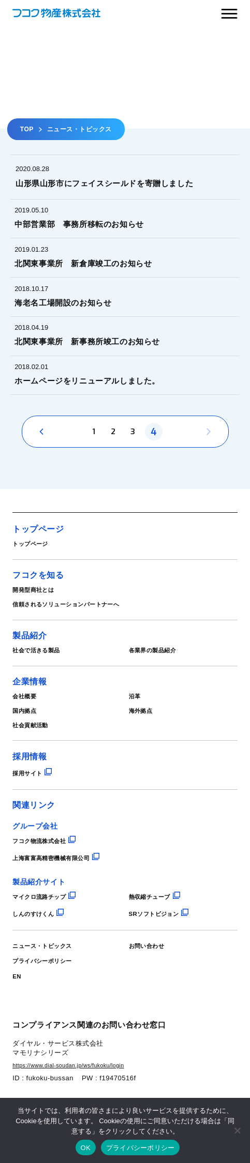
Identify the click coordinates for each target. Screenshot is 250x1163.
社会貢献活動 (34, 761)
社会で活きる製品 (42, 681)
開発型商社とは (38, 618)
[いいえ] (237, 1130)
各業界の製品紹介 (159, 681)
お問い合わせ (151, 984)
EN (17, 1013)
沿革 (136, 729)
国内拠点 (27, 745)
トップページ (34, 570)
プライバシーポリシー (50, 998)
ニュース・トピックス (50, 984)
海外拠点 (144, 745)
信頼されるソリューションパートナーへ (80, 634)
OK (86, 1148)
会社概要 (27, 729)
